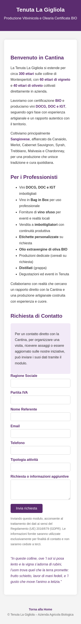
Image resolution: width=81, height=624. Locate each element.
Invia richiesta (26, 512)
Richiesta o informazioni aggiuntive (40, 476)
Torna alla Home (40, 613)
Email (15, 426)
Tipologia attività (24, 459)
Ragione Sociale (24, 376)
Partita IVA (19, 392)
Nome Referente (24, 409)
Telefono (18, 443)
